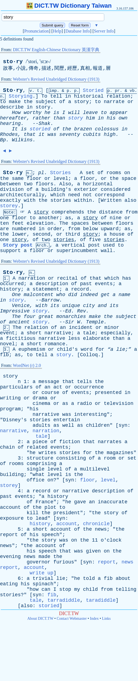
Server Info (104, 31)
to (3, 101)
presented (108, 392)
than (59, 118)
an (63, 327)
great (45, 316)
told (89, 578)
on (127, 173)
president (66, 513)
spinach (43, 584)
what (38, 474)
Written (111, 200)
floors (44, 184)
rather (41, 118)
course (50, 392)
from (131, 212)
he (47, 112)
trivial (43, 578)
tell (56, 96)
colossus (107, 129)
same (18, 178)
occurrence (89, 387)
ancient (19, 322)
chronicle (96, 524)
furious (63, 562)
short (34, 333)
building (12, 474)
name (124, 294)
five (95, 239)
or (131, 101)
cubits (92, 134)
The (63, 223)
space (129, 178)
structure (40, 458)
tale (89, 333)
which (57, 195)
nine (116, 218)
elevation (40, 223)
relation (118, 96)
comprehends (68, 212)
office (35, 480)
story (81, 101)
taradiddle (101, 600)
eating (9, 584)
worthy (32, 112)
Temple (95, 322)
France (44, 502)
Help (57, 31)
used (109, 245)
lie (60, 578)
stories (60, 200)
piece (40, 442)
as (68, 218)
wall (106, 250)
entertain (66, 420)
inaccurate (113, 502)
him (90, 118)
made (44, 556)
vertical (73, 245)
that (29, 134)
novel (7, 344)
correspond (110, 195)
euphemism (31, 349)
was (51, 134)
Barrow (50, 300)
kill (32, 513)
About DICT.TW (40, 618)
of (62, 101)
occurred (12, 284)
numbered (23, 229)
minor (112, 327)
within (83, 200)
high (110, 134)
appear (119, 112)
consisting (71, 458)
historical (89, 96)
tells (84, 381)
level (60, 178)
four (29, 316)
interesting (90, 414)
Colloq (89, 355)
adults (41, 425)
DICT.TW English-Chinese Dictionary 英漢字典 (56, 49)
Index (94, 618)
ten (4, 223)
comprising (41, 463)
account (10, 507)
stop (65, 589)
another (48, 218)
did (72, 294)
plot (50, 507)
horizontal (98, 184)
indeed (89, 294)
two (28, 184)
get (105, 294)
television (118, 403)
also (130, 200)
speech (50, 534)
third (72, 234)
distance (111, 212)
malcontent (38, 294)
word (86, 349)
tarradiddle (63, 600)
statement (46, 289)
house (117, 234)
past (86, 284)
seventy (69, 134)
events (104, 284)
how (34, 589)
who (60, 294)
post (94, 245)
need (74, 195)
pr (117, 91)
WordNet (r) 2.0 (27, 365)
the (28, 101)
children (97, 425)
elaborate (96, 338)
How (16, 112)
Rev (81, 311)
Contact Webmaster (72, 618)
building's (56, 189)
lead (41, 518)
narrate (114, 101)
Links (106, 618)
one (4, 218)
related (37, 447)
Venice (21, 305)
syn (123, 425)
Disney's (15, 420)
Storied (93, 90)
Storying (20, 96)
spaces (80, 223)
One (16, 294)
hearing (10, 123)
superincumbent (77, 250)
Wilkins (22, 140)
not (87, 195)
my (77, 589)
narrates (110, 442)
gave (80, 502)
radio (84, 403)
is (56, 112)
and (102, 305)
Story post (18, 245)
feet (18, 223)
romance (54, 344)
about (123, 578)
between (10, 184)
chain (7, 447)
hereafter (13, 118)
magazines (120, 452)
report (9, 534)
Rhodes (9, 134)
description (52, 284)
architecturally (22, 195)
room (110, 458)
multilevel (95, 469)
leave (90, 112)
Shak (44, 123)
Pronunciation (36, 31)
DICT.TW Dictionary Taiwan (69, 5)
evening (10, 556)
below (90, 229)
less (74, 338)
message (48, 381)
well (68, 425)
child (90, 589)
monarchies (71, 316)
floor (34, 178)
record (80, 289)
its (54, 305)
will (74, 112)
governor (38, 562)
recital (67, 278)
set (90, 173)
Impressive (15, 311)
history (10, 289)
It (15, 129)
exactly (10, 200)
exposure (12, 518)
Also (65, 184)
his (111, 118)
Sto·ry (13, 90)
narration (31, 278)
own (123, 118)
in (68, 96)
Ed (68, 311)
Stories (60, 173)
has (126, 278)
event (7, 333)
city (89, 305)
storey (9, 206)
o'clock (111, 540)
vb (131, 91)
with (29, 200)
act (57, 387)
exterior (86, 189)
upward (110, 229)
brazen (83, 129)
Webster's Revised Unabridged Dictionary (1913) (56, 79)
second (41, 234)
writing (10, 398)
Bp (3, 140)
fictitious (21, 338)
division (12, 189)
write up (41, 573)
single (35, 469)
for (99, 349)
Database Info (77, 31)
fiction (69, 442)
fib (4, 355)
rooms (113, 173)
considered (115, 189)
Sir (69, 322)
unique (71, 305)
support (10, 250)
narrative (57, 333)
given (93, 551)
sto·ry (13, 62)
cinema (41, 403)
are (4, 229)
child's (67, 349)
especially (115, 333)
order (54, 229)
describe (12, 107)
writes (47, 452)
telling (126, 589)
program (10, 409)
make (15, 101)
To (44, 96)
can (45, 589)
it (41, 134)
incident (80, 327)
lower (19, 234)
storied (40, 129)
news (101, 529)
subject (46, 101)
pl (41, 173)
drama (40, 398)
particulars (16, 387)
